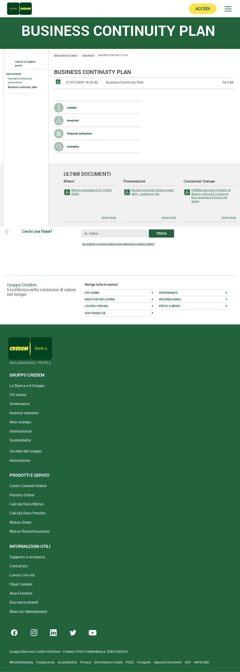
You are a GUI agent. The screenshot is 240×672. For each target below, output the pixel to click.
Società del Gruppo (25, 451)
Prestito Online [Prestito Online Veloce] (21, 495)
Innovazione (19, 460)
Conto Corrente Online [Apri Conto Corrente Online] (27, 485)
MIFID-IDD (201, 662)
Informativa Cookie (108, 662)
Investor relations (24, 412)
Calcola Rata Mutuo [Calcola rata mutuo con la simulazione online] (26, 504)
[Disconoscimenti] (23, 602)
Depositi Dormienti (168, 662)
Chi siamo (17, 394)
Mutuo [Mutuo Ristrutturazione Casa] (29, 531)
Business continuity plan (22, 87)
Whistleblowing (21, 662)
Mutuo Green (20, 522)
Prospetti (144, 662)
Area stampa (20, 422)
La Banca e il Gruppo (27, 385)
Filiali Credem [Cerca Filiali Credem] (20, 584)
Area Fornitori (20, 593)
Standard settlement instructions (20, 80)
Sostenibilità (20, 440)
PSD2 (130, 662)
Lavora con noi (22, 575)
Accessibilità (68, 662)
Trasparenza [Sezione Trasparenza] (45, 662)
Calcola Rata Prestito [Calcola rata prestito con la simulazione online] (27, 513)
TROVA (161, 233)
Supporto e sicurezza (27, 557)
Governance (19, 403)
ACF (188, 662)
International (13, 73)
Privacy (86, 662)
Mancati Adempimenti (28, 611)
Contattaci (18, 566)
